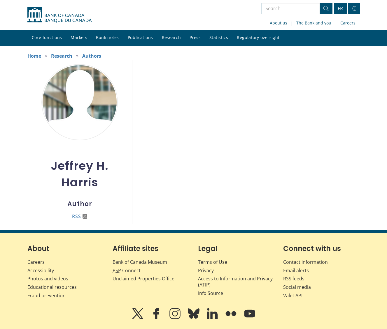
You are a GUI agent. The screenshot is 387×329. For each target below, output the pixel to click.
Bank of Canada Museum (140, 262)
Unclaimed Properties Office (143, 278)
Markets (79, 37)
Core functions (47, 37)
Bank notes (107, 37)
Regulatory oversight (258, 37)
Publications (140, 37)
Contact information (305, 262)
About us (278, 23)
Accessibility (40, 270)
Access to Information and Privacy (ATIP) (235, 281)
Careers (348, 23)
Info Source (210, 293)
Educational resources (52, 287)
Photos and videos (47, 278)
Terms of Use (212, 262)
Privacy (206, 270)
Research (171, 37)
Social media (297, 287)
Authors (91, 56)
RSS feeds (293, 278)
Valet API (292, 295)
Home (34, 56)
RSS (79, 216)
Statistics (218, 37)
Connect (127, 270)
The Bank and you (313, 23)
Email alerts (296, 270)
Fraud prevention (46, 295)
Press (195, 37)
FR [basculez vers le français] (340, 8)
